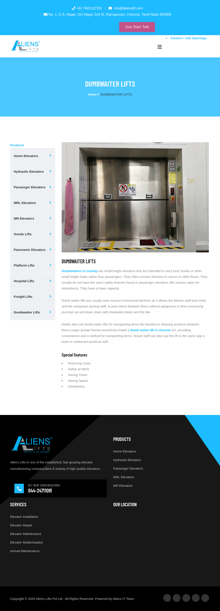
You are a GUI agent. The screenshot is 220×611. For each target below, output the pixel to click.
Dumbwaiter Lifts (27, 312)
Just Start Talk (137, 27)
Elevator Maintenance (25, 534)
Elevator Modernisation (26, 542)
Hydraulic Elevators (29, 171)
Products (17, 145)
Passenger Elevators (30, 187)
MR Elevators (24, 218)
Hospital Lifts (24, 281)
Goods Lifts (23, 234)
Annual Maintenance (25, 551)
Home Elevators (26, 156)
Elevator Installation (24, 516)
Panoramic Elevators (30, 250)
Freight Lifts (23, 296)
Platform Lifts (24, 265)
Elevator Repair (21, 525)
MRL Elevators (25, 203)
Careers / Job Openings (189, 38)
